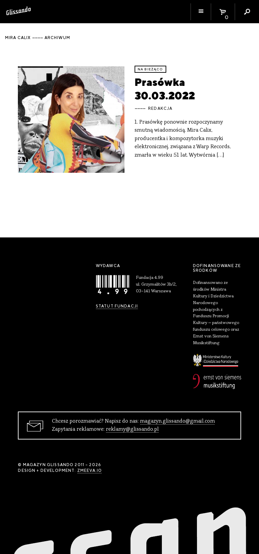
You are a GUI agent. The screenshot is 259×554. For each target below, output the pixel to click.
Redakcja (160, 108)
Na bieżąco (150, 69)
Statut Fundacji (117, 306)
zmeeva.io (89, 470)
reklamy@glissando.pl (132, 429)
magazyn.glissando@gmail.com (177, 421)
